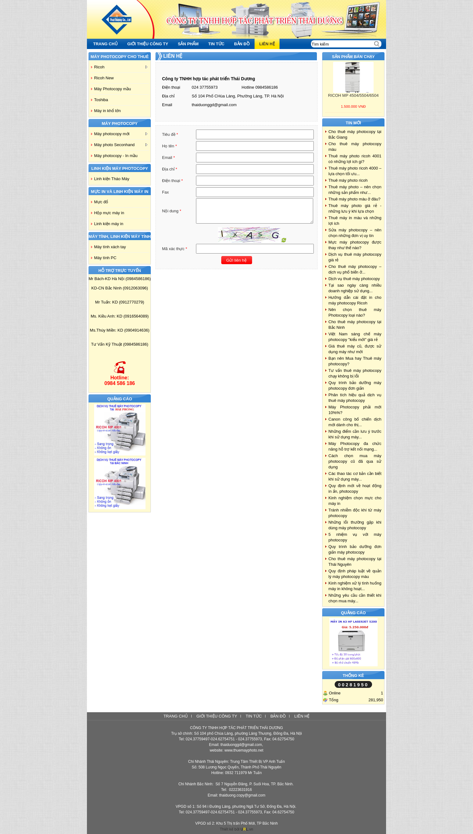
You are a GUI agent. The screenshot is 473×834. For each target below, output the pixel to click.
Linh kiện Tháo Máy (111, 178)
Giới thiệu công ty (216, 716)
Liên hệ (301, 716)
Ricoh (120, 67)
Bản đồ (278, 716)
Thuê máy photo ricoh (348, 180)
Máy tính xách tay (110, 246)
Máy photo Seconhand (120, 144)
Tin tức (254, 716)
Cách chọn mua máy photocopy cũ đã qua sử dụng (354, 461)
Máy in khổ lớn (107, 110)
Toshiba (101, 99)
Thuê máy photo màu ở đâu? (354, 199)
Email (167, 104)
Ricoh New (104, 78)
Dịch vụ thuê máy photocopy (354, 278)
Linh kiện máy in (108, 223)
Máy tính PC (105, 257)
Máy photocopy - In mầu (115, 155)
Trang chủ (176, 716)
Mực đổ (101, 202)
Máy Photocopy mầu (112, 88)
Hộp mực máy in (109, 212)
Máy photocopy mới (120, 133)
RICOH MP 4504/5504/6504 (353, 95)
